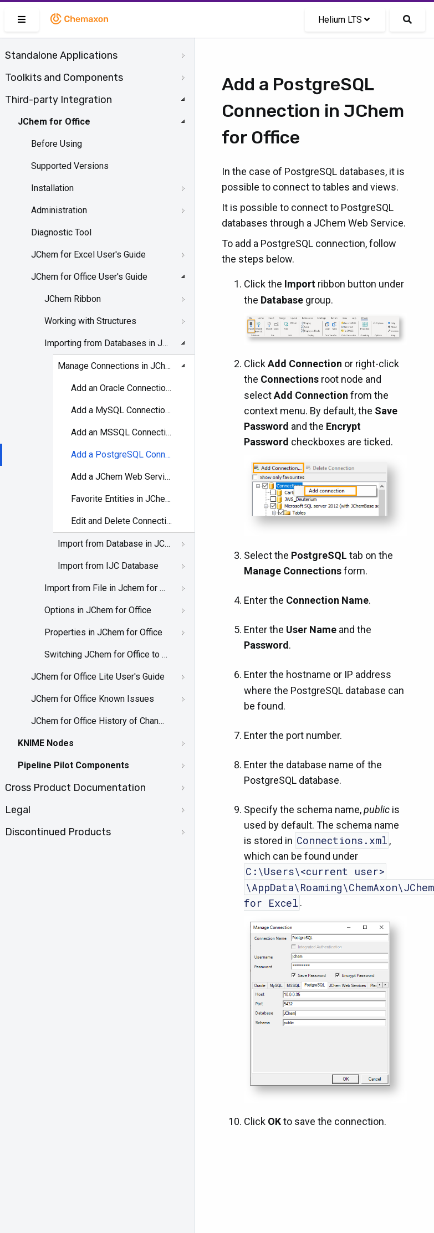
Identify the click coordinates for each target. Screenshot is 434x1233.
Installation (52, 188)
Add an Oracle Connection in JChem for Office (122, 388)
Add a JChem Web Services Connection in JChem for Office (122, 476)
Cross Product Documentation (75, 788)
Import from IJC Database (108, 566)
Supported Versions (70, 166)
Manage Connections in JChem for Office (114, 366)
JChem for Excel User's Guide (88, 254)
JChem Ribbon (72, 299)
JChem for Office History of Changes (98, 721)
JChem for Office (54, 121)
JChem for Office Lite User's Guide (98, 676)
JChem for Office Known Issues (92, 698)
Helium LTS (344, 19)
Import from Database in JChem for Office (114, 543)
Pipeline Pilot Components (73, 765)
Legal (17, 810)
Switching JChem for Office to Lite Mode (106, 654)
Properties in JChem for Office (103, 632)
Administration (59, 210)
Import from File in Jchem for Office (106, 588)
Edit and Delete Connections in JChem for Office (122, 521)
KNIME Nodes (46, 743)
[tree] (97, 443)
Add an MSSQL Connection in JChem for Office (122, 432)
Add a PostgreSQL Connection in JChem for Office (122, 454)
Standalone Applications (61, 55)
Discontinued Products (58, 832)
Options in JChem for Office (97, 610)
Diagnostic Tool (61, 232)
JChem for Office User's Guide (89, 276)
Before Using (56, 143)
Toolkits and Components (64, 77)
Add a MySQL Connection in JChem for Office (122, 410)
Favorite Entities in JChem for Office (122, 499)
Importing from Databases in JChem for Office (106, 343)
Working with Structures (90, 321)
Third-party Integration (58, 100)
